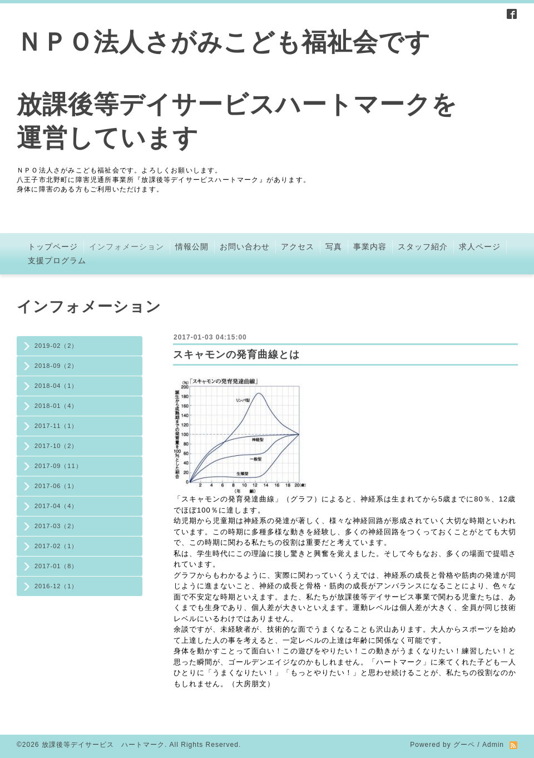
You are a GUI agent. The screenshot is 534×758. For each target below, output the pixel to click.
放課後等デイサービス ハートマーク (103, 745)
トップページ (53, 246)
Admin (493, 745)
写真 (333, 246)
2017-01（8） (56, 566)
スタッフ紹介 (423, 246)
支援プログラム (57, 260)
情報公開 (192, 246)
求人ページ (480, 246)
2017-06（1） (56, 486)
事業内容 (370, 246)
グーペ (464, 745)
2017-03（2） (56, 526)
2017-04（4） (56, 506)
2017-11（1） (56, 425)
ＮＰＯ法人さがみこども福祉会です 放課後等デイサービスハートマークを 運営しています (237, 90)
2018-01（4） (56, 405)
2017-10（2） (56, 445)
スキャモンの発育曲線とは (236, 354)
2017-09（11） (58, 465)
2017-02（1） (56, 546)
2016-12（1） (56, 586)
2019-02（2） (56, 345)
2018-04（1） (56, 385)
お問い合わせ (245, 246)
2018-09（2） (56, 365)
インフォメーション (126, 246)
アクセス (297, 246)
